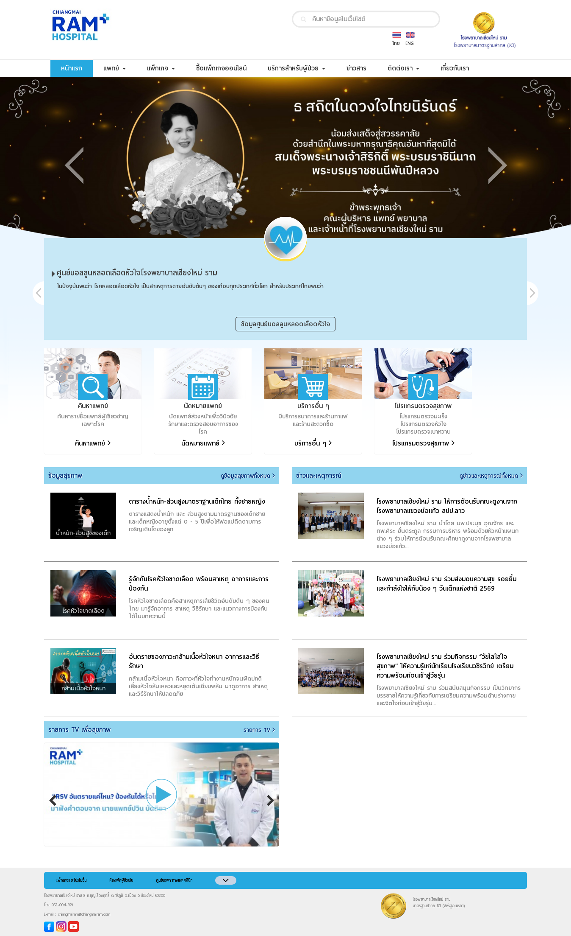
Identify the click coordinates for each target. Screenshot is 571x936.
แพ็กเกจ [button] (161, 68)
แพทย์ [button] (114, 68)
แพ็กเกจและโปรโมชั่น (70, 880)
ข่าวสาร (361, 68)
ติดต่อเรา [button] (403, 68)
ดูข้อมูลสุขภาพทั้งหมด (248, 476)
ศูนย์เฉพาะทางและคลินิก (174, 880)
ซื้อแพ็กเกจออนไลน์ (226, 68)
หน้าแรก (77, 68)
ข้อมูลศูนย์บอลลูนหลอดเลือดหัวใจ (285, 324)
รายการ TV (259, 730)
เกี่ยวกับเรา (460, 68)
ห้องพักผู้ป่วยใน (121, 880)
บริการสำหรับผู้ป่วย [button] (296, 68)
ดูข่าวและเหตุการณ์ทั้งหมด (491, 476)
